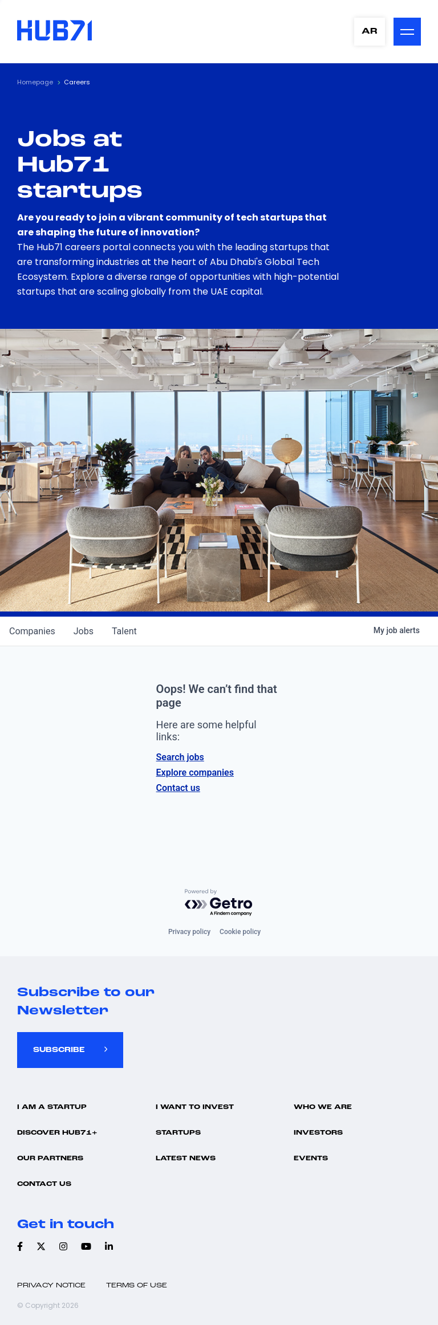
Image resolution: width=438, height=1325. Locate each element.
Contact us (178, 787)
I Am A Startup (52, 1107)
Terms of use (136, 1285)
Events (311, 1158)
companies (32, 631)
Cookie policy (240, 932)
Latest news (186, 1158)
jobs (84, 631)
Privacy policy (189, 932)
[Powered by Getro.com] (219, 903)
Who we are (323, 1107)
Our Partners (50, 1158)
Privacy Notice (51, 1285)
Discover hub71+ (57, 1133)
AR (370, 31)
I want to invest (195, 1107)
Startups (178, 1133)
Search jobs (180, 757)
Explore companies (195, 772)
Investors (318, 1133)
